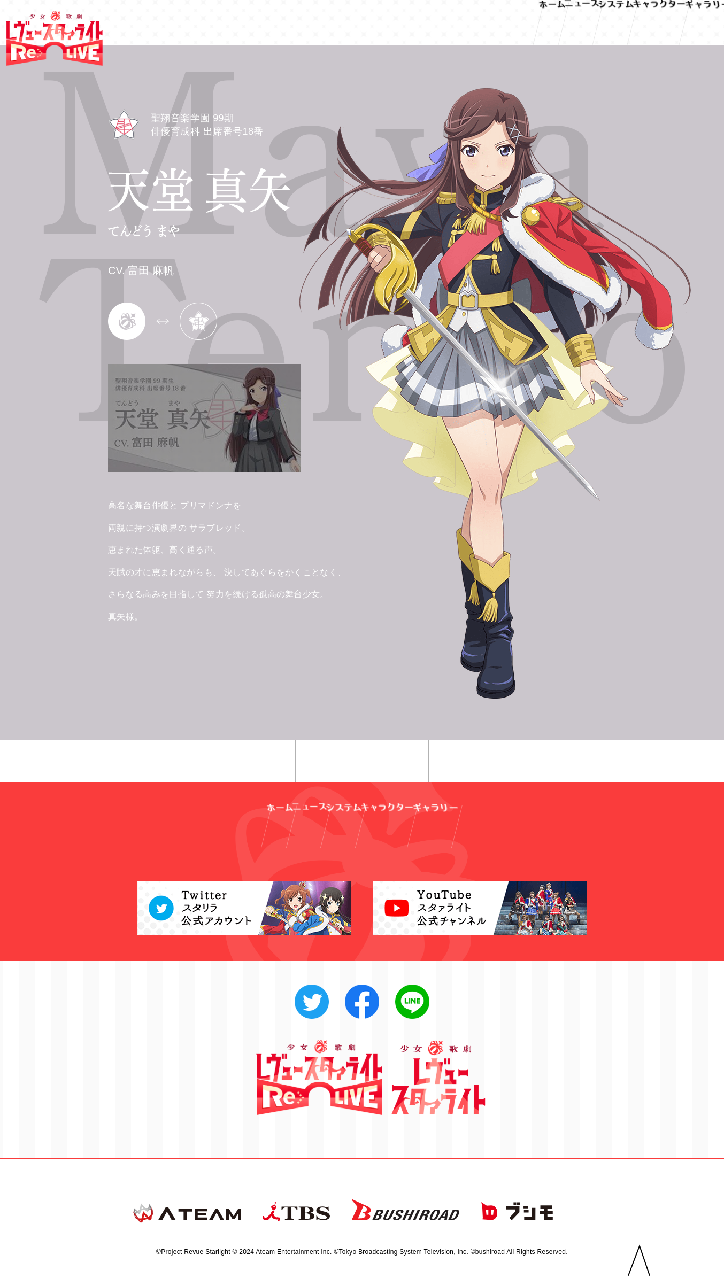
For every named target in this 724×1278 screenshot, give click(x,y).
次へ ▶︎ (504, 762)
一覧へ (362, 762)
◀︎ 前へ (220, 762)
